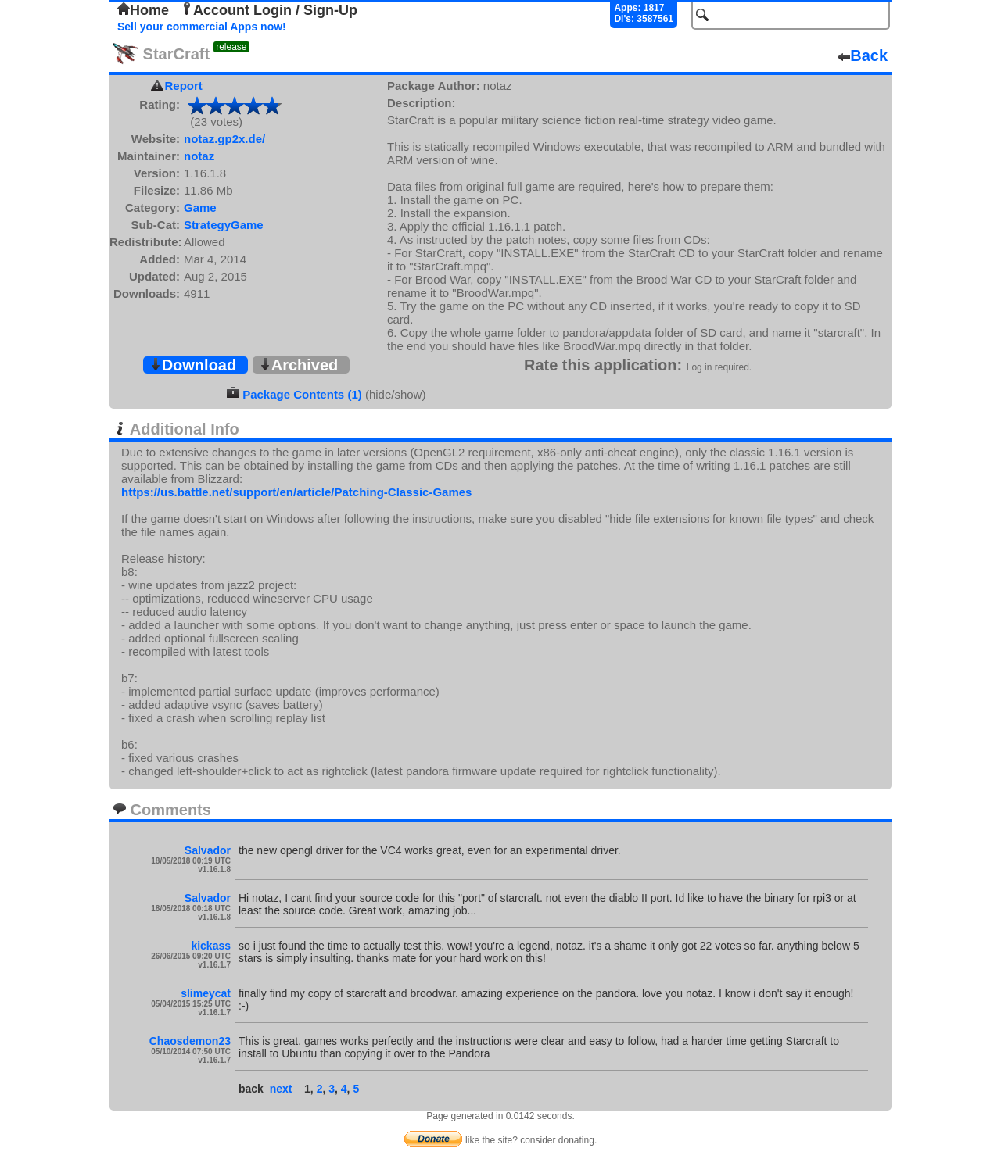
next (281, 1088)
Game (200, 207)
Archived (299, 365)
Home (143, 10)
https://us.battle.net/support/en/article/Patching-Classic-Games (296, 492)
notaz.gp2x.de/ (224, 138)
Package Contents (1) (302, 394)
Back (863, 55)
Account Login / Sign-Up (269, 10)
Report (184, 85)
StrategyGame (224, 224)
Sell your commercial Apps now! (201, 26)
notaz (199, 156)
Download (193, 365)
